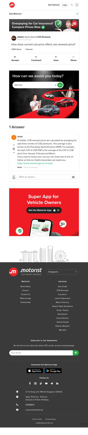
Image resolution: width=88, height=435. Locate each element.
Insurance (62, 294)
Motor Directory (62, 302)
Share (74, 59)
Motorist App (25, 298)
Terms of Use (37, 419)
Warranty (62, 330)
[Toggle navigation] (77, 13)
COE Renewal (43, 37)
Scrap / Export (62, 310)
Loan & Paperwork (62, 298)
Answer (15, 59)
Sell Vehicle (54, 5)
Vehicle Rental (63, 322)
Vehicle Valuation (62, 326)
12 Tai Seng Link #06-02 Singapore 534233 (44, 392)
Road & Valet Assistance (62, 306)
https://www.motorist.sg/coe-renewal (35, 163)
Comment (36, 59)
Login (64, 5)
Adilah (20, 37)
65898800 (30, 405)
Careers (25, 290)
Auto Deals (62, 286)
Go (60, 85)
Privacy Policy (51, 419)
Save (56, 59)
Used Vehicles (62, 318)
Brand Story (26, 286)
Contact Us (25, 294)
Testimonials (25, 302)
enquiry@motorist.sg (34, 410)
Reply (19, 167)
